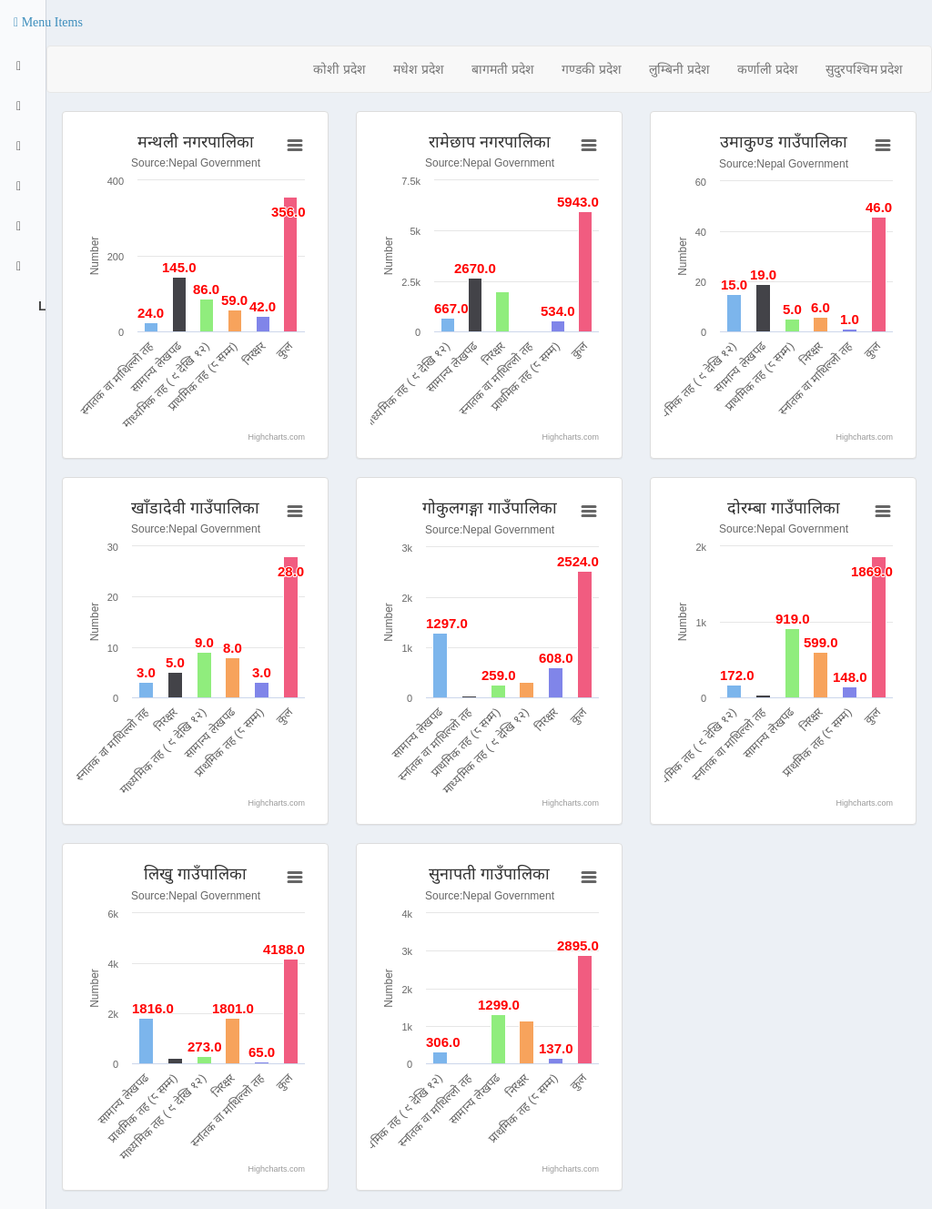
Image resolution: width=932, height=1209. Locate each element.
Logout (40, 306)
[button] (48, 23)
